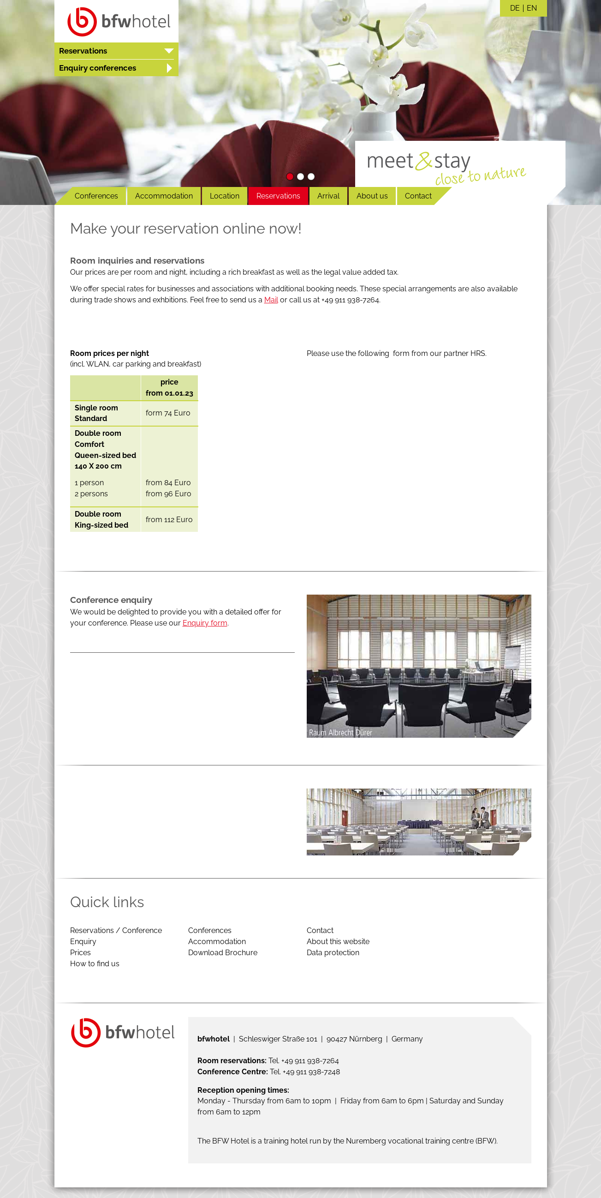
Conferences (96, 196)
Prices (80, 952)
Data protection (333, 952)
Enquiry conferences (97, 67)
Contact (418, 196)
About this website (338, 941)
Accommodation (164, 196)
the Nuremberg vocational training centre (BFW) (414, 1141)
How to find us (94, 963)
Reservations (278, 196)
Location (224, 196)
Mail (271, 299)
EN (532, 8)
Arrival (328, 196)
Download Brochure (222, 952)
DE (515, 8)
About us (372, 196)
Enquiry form (205, 623)
